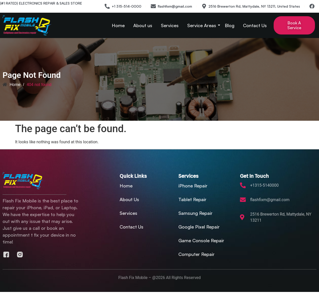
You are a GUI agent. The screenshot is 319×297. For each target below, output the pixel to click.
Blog (229, 25)
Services (170, 25)
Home (118, 25)
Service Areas (202, 25)
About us (142, 25)
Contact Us (255, 25)
